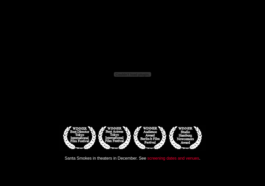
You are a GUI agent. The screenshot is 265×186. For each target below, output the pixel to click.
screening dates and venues (173, 158)
